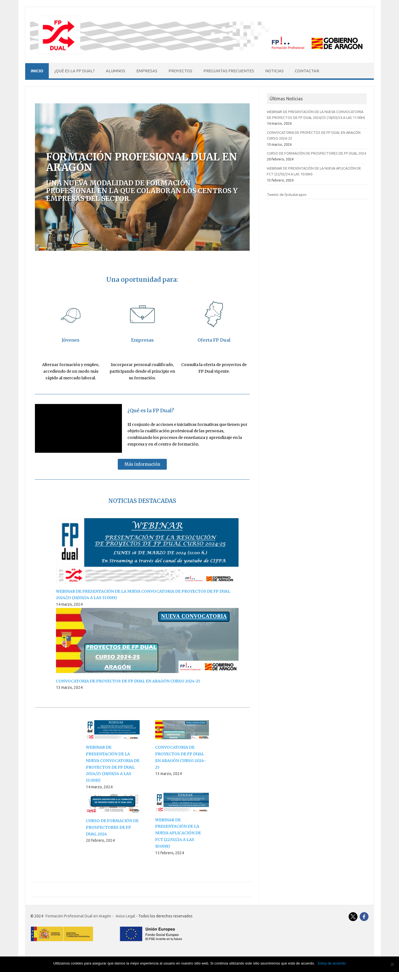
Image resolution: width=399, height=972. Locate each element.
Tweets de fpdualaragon (286, 194)
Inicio (37, 70)
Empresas (146, 70)
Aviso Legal (125, 916)
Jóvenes (71, 340)
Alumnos (115, 70)
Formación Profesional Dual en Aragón (78, 916)
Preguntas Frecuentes (228, 70)
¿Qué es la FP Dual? (74, 70)
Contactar (307, 70)
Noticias (274, 70)
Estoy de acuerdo (332, 963)
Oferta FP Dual (214, 340)
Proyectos (180, 70)
